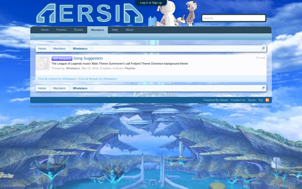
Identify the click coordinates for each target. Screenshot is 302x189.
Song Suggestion (77, 58)
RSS (267, 100)
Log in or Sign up (151, 2)
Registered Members (48, 36)
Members (97, 30)
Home (45, 29)
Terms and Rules (261, 106)
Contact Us (238, 100)
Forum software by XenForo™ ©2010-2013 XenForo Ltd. (66, 106)
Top (260, 100)
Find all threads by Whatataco (98, 78)
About (129, 29)
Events (78, 29)
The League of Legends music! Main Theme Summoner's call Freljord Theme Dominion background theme (119, 63)
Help (115, 29)
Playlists (130, 68)
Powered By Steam (216, 100)
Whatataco (73, 68)
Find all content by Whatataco (57, 78)
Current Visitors (77, 36)
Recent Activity (101, 36)
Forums (61, 29)
